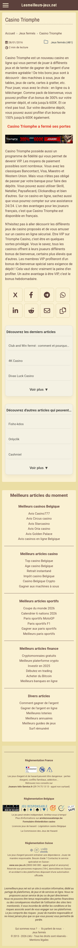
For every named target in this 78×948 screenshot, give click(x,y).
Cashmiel (15, 454)
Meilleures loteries (39, 713)
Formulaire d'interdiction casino (39, 821)
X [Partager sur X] (15, 295)
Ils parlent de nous (51, 928)
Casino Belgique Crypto (39, 581)
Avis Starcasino (39, 524)
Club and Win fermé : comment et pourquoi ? (39, 346)
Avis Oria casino (39, 529)
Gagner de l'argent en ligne (39, 708)
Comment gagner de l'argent (38, 703)
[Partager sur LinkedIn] (15, 311)
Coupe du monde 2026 (39, 608)
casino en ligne (40, 196)
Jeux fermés (39, 932)
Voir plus (39, 389)
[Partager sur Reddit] (31, 311)
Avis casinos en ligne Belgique (39, 539)
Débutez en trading (39, 671)
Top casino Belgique (39, 561)
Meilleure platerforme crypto (39, 661)
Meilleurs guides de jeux (39, 723)
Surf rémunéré (39, 728)
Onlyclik (14, 439)
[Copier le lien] (63, 311)
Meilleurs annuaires (38, 718)
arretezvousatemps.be (51, 818)
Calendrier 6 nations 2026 (39, 613)
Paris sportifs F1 (39, 624)
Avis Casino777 (39, 513)
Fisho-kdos (16, 424)
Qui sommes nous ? (26, 928)
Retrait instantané (39, 571)
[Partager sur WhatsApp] (63, 295)
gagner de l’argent (47, 68)
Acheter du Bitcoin (39, 676)
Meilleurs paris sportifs (39, 634)
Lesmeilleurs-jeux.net (39, 5)
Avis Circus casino (39, 518)
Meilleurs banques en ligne (39, 681)
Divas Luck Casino (21, 376)
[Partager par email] (47, 311)
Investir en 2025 (39, 666)
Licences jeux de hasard (24, 826)
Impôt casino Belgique (39, 576)
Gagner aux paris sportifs (39, 628)
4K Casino (16, 361)
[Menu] (5, 5)
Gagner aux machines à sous (39, 586)
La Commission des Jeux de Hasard (39, 831)
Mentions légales (39, 939)
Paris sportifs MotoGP (39, 618)
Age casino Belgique (39, 566)
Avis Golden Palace (39, 534)
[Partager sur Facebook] (31, 295)
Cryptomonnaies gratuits (39, 656)
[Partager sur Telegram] (47, 295)
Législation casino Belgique (52, 826)
